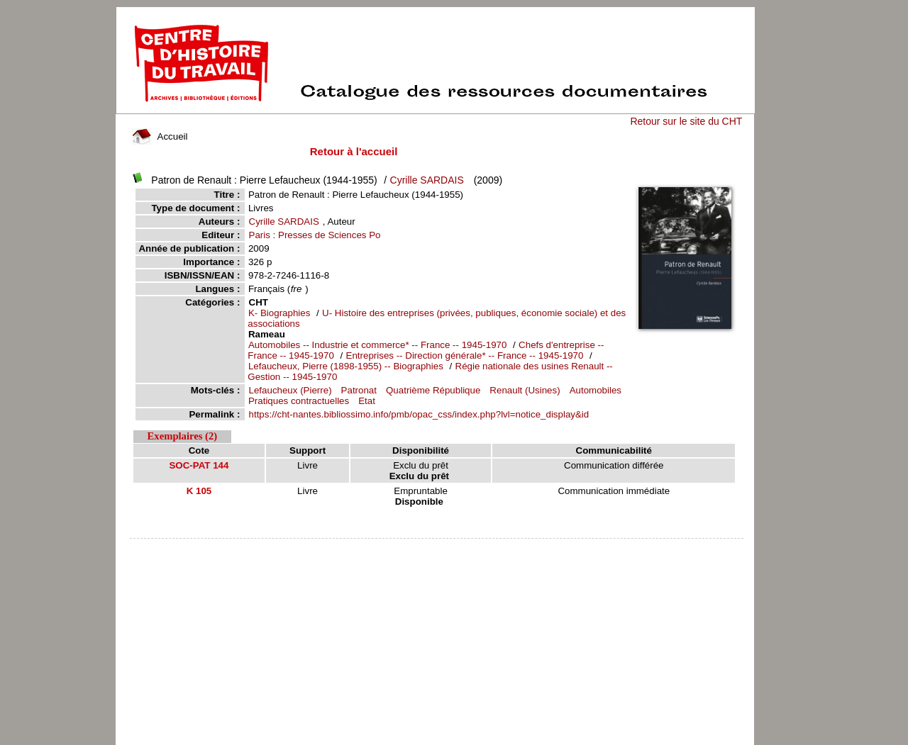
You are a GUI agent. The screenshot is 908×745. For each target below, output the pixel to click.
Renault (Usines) (524, 390)
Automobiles (595, 390)
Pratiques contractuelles (298, 401)
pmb (437, 547)
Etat (366, 401)
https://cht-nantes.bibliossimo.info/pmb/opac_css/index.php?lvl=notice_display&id (419, 414)
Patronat (359, 390)
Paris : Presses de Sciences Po (315, 235)
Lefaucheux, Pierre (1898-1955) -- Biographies (347, 366)
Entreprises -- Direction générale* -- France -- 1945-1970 (466, 355)
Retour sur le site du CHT (686, 121)
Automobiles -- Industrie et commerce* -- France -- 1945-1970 (377, 345)
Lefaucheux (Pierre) (290, 390)
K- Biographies (279, 313)
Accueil (159, 136)
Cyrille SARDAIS (427, 180)
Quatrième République (433, 390)
